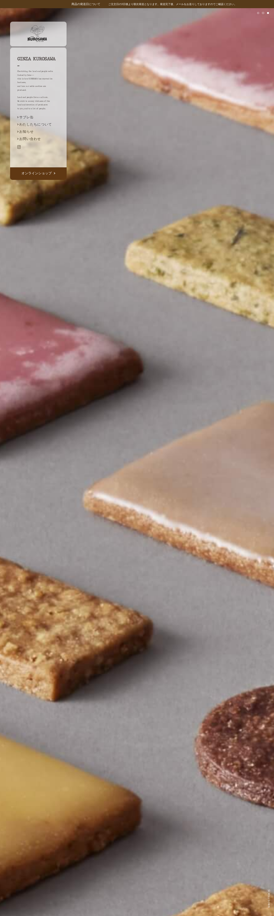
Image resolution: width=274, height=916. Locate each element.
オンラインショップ (38, 173)
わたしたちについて (35, 124)
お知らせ (26, 131)
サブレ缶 (26, 117)
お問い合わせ (30, 138)
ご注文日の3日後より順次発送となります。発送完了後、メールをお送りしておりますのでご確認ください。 (154, 4)
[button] (258, 13)
